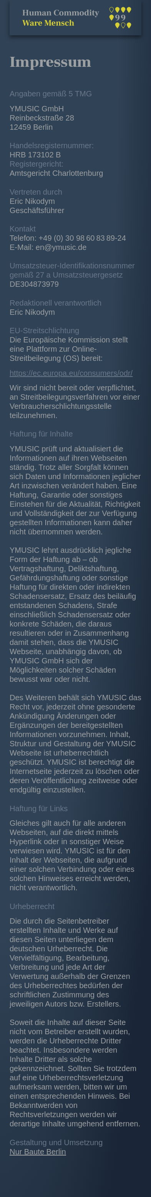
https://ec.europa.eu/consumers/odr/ (71, 373)
